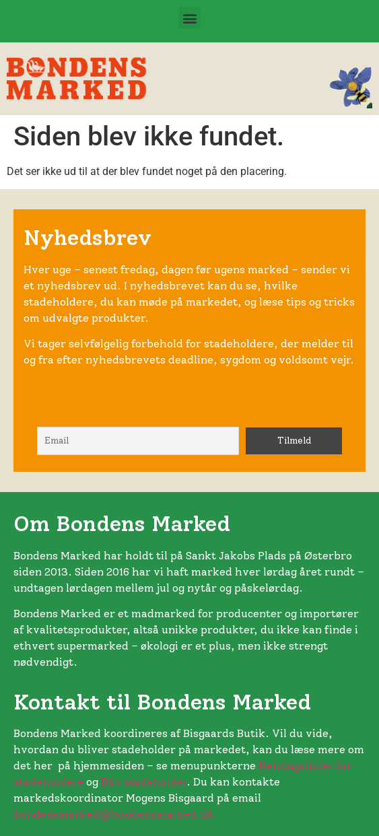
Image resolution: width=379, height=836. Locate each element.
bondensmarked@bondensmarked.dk (113, 814)
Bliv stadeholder (143, 781)
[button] (189, 18)
